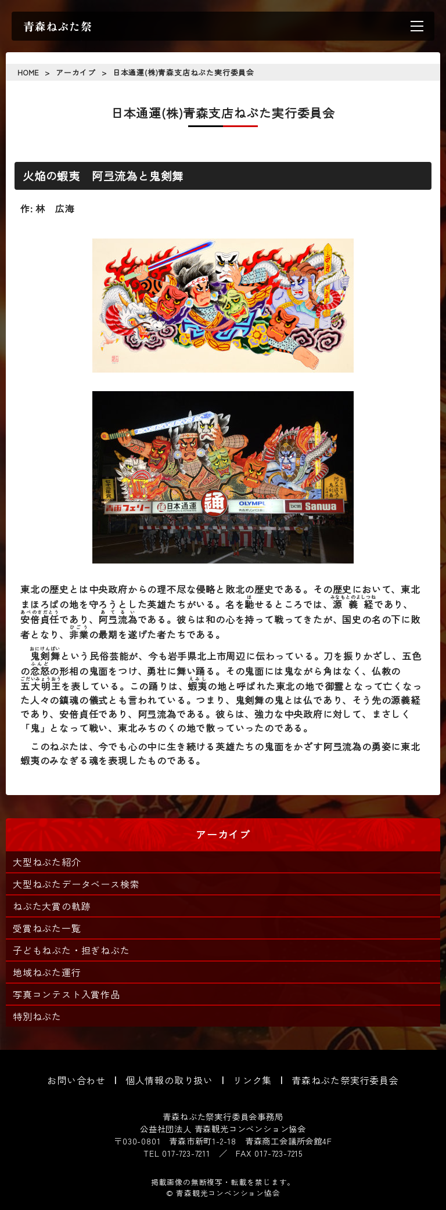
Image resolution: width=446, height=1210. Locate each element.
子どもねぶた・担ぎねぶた (71, 950)
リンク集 (252, 1080)
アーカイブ (76, 72)
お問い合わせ (76, 1080)
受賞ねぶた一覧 (47, 928)
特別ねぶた (37, 1016)
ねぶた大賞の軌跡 (52, 906)
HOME (28, 72)
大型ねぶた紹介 (47, 862)
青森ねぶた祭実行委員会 (345, 1080)
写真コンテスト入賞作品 (66, 994)
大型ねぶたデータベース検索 (76, 884)
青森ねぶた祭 (57, 26)
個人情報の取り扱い (169, 1080)
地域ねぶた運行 (47, 972)
